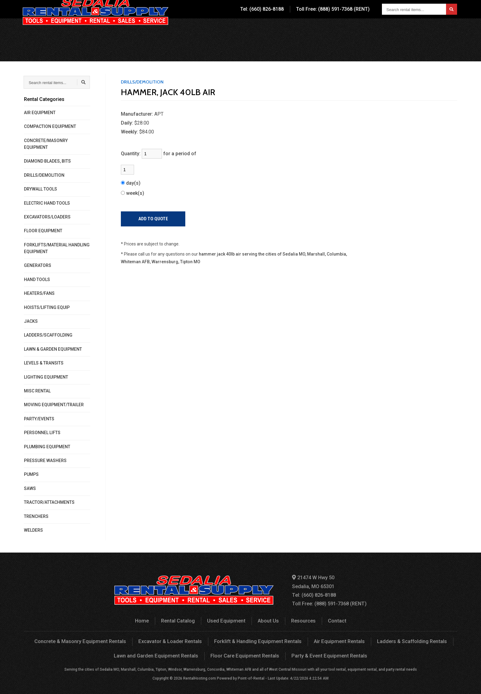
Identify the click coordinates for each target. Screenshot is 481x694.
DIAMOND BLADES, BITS (47, 161)
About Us (332, 29)
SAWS (30, 488)
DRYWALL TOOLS (40, 189)
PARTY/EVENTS (39, 418)
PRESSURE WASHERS (45, 460)
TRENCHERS (36, 516)
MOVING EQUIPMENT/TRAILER (54, 404)
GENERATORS (37, 265)
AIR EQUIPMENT (40, 112)
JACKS (31, 321)
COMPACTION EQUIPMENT (50, 126)
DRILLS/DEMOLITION (44, 175)
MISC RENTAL (37, 390)
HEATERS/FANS (39, 293)
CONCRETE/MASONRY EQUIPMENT (46, 144)
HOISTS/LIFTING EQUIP (47, 307)
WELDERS (33, 530)
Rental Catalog (244, 29)
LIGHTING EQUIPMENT (46, 377)
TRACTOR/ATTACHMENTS (49, 502)
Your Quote (438, 29)
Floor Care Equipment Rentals (245, 654)
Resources (367, 29)
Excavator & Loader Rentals (171, 640)
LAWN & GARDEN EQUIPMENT (53, 349)
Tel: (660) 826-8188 (262, 9)
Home (143, 619)
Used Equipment (292, 29)
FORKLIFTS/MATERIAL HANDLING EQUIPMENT (57, 248)
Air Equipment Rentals (336, 640)
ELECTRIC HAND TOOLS (47, 203)
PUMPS (31, 474)
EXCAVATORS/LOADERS (47, 216)
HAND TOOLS (37, 279)
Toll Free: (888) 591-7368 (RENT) (333, 9)
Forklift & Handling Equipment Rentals (257, 640)
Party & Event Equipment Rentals (327, 654)
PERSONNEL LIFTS (42, 432)
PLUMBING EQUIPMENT (47, 446)
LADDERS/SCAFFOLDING (48, 335)
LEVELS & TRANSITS (43, 362)
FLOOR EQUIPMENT (43, 230)
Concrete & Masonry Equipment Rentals (83, 640)
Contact (401, 29)
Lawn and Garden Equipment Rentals (158, 654)
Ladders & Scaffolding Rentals (408, 640)
